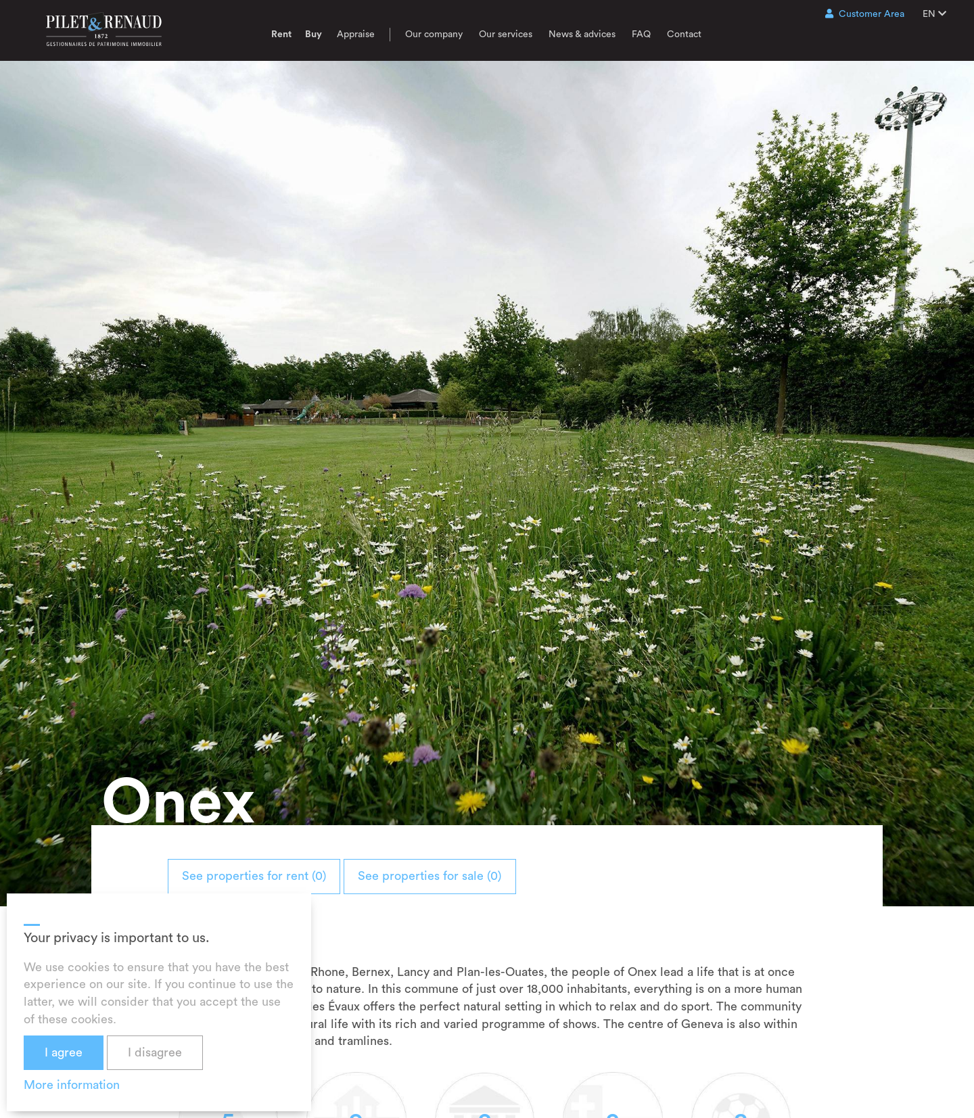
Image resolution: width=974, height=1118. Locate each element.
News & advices (582, 34)
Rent (281, 34)
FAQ (641, 34)
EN (934, 14)
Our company (434, 34)
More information (72, 1085)
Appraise (356, 34)
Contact (684, 34)
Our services (505, 34)
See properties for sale (470, 876)
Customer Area (864, 14)
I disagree (155, 1052)
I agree (64, 1052)
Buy (313, 34)
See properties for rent (267, 876)
